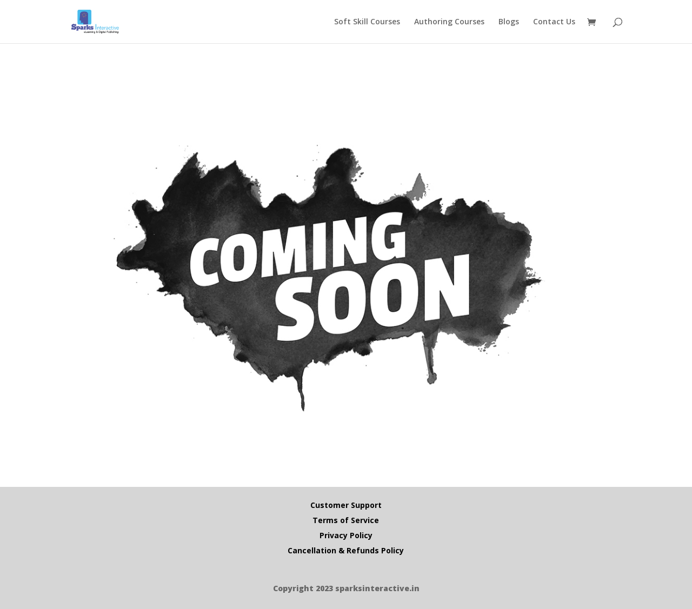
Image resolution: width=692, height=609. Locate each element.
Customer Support (346, 505)
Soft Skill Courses (367, 22)
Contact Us (554, 22)
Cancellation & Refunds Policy (346, 550)
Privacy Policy (346, 535)
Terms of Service (345, 520)
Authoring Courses (449, 22)
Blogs (508, 22)
